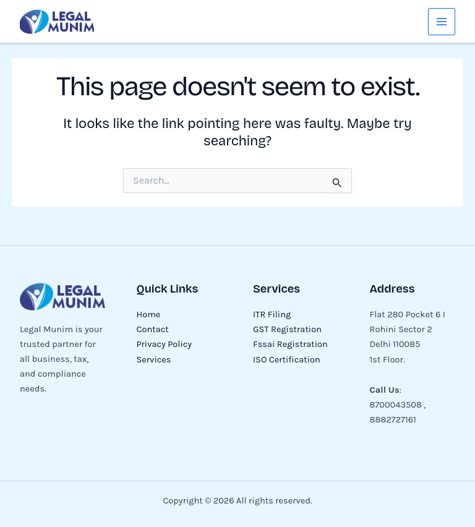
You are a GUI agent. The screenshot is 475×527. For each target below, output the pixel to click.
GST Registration (287, 329)
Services (154, 359)
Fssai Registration (290, 344)
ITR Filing (272, 314)
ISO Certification (286, 359)
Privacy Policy (164, 344)
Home (149, 314)
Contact (153, 329)
